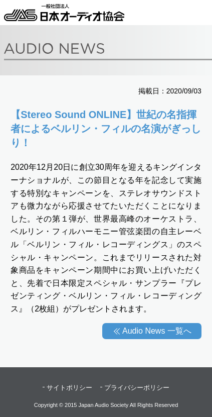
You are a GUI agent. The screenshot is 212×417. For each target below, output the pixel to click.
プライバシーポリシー (136, 387)
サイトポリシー (69, 387)
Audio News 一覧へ (156, 331)
